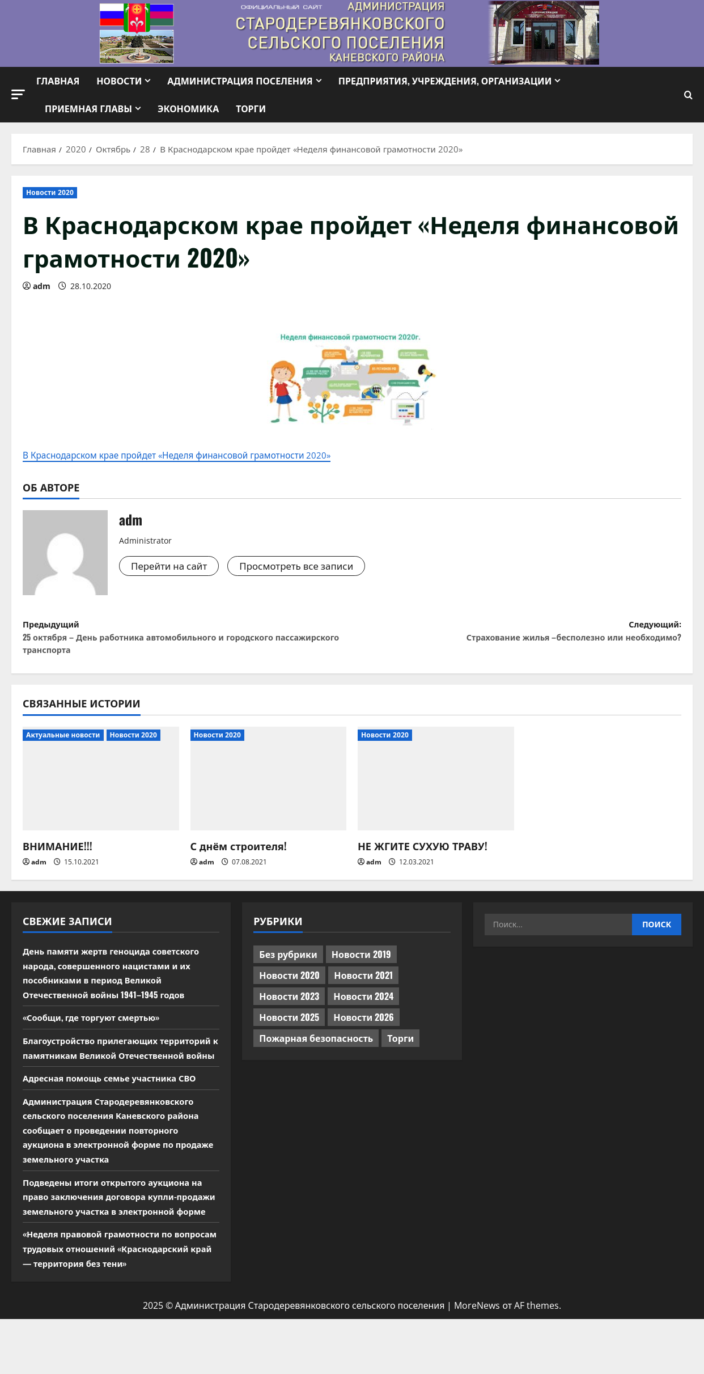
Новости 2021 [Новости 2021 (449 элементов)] (363, 987)
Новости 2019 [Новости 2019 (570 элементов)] (361, 966)
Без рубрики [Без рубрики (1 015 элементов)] (288, 966)
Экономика (188, 108)
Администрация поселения (239, 80)
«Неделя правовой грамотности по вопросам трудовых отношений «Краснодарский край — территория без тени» (118, 1296)
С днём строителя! (238, 857)
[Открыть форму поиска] (688, 95)
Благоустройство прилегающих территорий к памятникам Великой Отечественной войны (106, 1066)
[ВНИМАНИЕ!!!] (101, 790)
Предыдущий (187, 644)
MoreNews (477, 1360)
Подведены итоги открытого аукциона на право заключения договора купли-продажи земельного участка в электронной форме (120, 1229)
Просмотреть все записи (306, 567)
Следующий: (516, 636)
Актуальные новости (63, 746)
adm (41, 286)
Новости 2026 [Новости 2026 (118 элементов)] (363, 1029)
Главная (57, 80)
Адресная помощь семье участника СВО (117, 1103)
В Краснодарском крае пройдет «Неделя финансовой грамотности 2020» (204, 456)
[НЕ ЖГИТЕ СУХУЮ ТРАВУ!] (436, 790)
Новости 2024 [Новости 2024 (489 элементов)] (363, 1008)
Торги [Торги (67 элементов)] (400, 1050)
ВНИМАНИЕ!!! (57, 857)
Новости (119, 80)
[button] (18, 94)
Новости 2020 (50, 192)
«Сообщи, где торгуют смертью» (97, 1029)
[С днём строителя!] (268, 790)
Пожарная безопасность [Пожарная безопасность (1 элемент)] (316, 1050)
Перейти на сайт (172, 567)
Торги (251, 108)
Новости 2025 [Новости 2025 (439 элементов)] (289, 1029)
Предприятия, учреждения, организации (445, 80)
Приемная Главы (88, 108)
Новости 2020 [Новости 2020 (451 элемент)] (289, 987)
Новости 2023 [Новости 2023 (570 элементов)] (289, 1008)
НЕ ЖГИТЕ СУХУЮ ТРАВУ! (422, 857)
